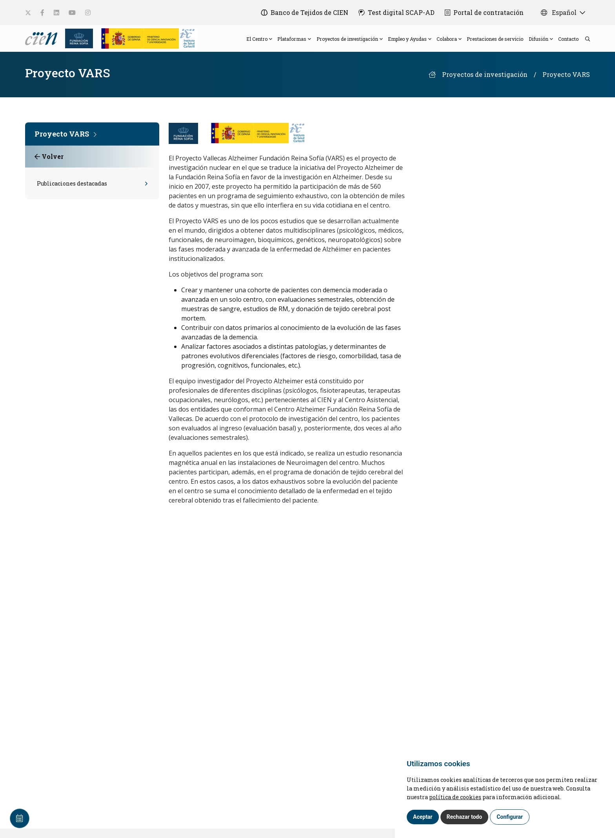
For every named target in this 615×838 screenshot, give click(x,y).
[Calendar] (19, 818)
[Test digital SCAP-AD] (394, 12)
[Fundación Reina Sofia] (77, 42)
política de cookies (455, 797)
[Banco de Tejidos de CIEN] (300, 12)
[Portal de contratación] (484, 12)
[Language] (42, 42)
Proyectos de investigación (485, 84)
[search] (583, 43)
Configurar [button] (510, 817)
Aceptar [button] (423, 817)
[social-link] (28, 13)
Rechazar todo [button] (464, 817)
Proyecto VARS (566, 84)
